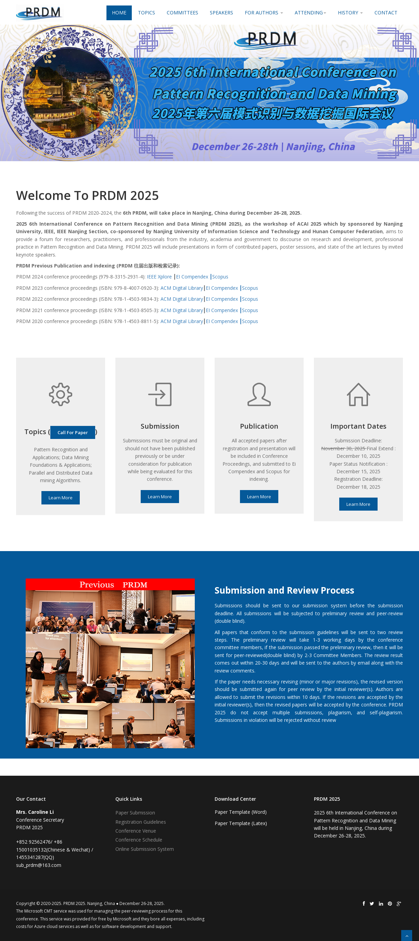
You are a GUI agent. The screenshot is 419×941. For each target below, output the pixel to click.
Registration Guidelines (140, 822)
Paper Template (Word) (241, 812)
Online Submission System (144, 849)
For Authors (264, 12)
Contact (385, 12)
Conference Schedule (138, 839)
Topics (146, 12)
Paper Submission (135, 812)
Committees (182, 12)
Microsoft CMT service (45, 911)
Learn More (61, 498)
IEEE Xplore (159, 276)
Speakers (221, 12)
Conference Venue (135, 830)
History (350, 12)
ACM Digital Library (182, 288)
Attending (310, 12)
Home (119, 12)
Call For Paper (73, 432)
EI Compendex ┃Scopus (202, 276)
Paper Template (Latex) (241, 823)
